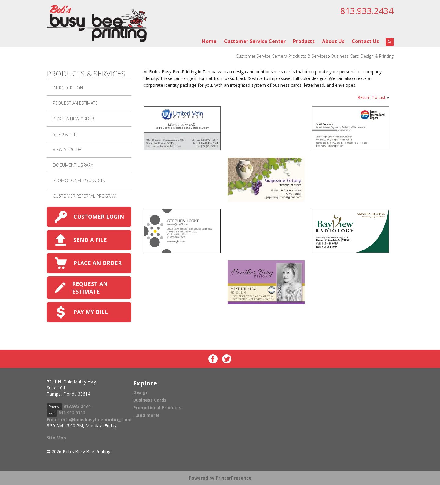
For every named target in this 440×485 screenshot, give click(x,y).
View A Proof (67, 149)
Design (140, 392)
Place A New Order (73, 119)
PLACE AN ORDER (97, 263)
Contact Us (365, 41)
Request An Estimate (75, 103)
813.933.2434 (367, 10)
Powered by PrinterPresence (220, 478)
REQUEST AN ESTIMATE (90, 287)
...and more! (146, 415)
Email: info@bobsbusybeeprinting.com (89, 419)
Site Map (56, 438)
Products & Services (308, 56)
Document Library (73, 165)
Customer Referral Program (84, 196)
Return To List (372, 97)
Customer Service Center (255, 41)
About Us (333, 41)
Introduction (68, 88)
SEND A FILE (90, 239)
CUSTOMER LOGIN (98, 216)
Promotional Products (79, 180)
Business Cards (150, 400)
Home (209, 41)
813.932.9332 (71, 413)
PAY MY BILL (90, 311)
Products (304, 41)
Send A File (64, 134)
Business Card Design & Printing (362, 56)
